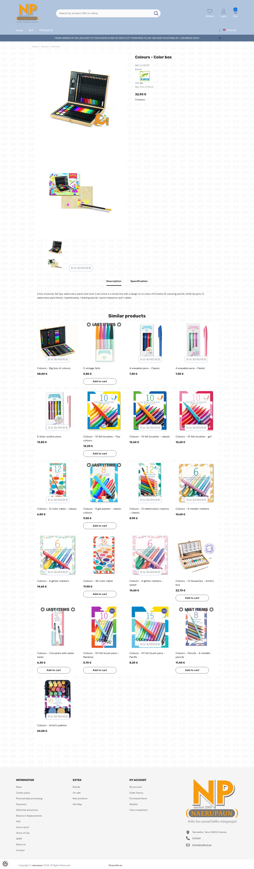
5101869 (196, 838)
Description (113, 281)
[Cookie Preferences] (5, 863)
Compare (140, 99)
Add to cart (100, 381)
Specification (139, 281)
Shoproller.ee (115, 865)
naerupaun (37, 865)
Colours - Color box (50, 46)
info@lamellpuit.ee (202, 844)
